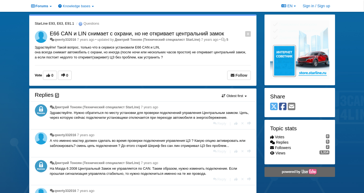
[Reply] (219, 123)
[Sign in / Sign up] (316, 5)
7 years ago (149, 107)
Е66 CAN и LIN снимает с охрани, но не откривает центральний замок (137, 33)
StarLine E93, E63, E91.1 (54, 23)
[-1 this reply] (249, 123)
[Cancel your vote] (242, 123)
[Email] (291, 107)
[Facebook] (282, 107)
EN (288, 6)
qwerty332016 (65, 40)
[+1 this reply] (236, 123)
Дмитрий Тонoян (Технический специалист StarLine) (157, 40)
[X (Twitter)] (274, 107)
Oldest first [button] (234, 96)
